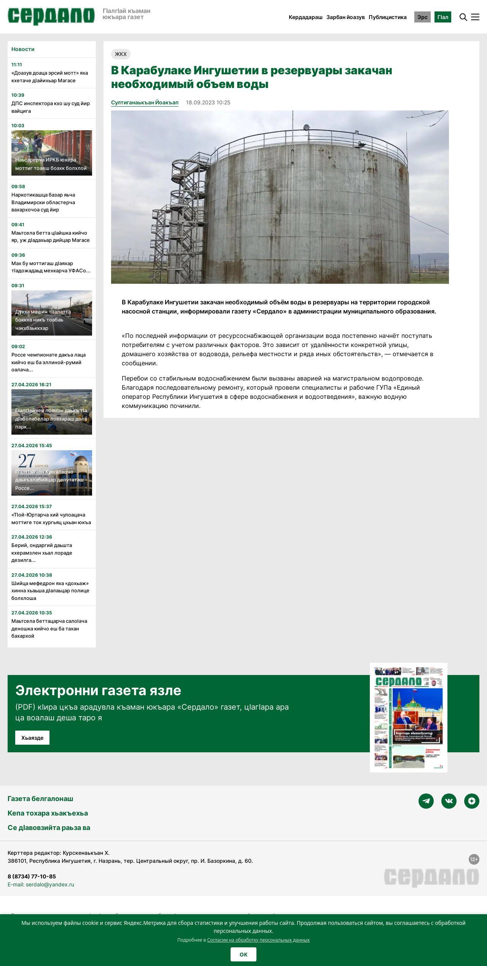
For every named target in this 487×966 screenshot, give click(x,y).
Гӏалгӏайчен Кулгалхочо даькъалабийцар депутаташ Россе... (49, 480)
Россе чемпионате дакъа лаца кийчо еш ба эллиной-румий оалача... (48, 362)
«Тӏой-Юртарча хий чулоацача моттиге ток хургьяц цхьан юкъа (51, 518)
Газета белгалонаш (40, 799)
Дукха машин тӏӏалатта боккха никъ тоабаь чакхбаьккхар (43, 320)
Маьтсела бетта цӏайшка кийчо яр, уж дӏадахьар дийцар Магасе (50, 236)
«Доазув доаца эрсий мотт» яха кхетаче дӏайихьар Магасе (49, 76)
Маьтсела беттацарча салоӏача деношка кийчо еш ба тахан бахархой (49, 628)
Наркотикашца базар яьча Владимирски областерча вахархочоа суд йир (43, 202)
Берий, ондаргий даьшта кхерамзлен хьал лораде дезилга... (41, 552)
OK (243, 954)
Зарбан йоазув (345, 17)
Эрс (422, 17)
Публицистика (388, 17)
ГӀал (443, 17)
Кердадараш (306, 17)
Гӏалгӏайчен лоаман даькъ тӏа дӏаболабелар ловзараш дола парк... (51, 418)
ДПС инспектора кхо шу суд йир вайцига (50, 107)
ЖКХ (121, 54)
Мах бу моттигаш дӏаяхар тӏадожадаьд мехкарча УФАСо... (51, 267)
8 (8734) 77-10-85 (32, 876)
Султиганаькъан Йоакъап (144, 102)
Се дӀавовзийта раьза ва (49, 828)
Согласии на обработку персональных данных (258, 940)
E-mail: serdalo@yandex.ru (41, 884)
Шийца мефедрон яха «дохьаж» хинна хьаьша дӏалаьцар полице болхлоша (50, 590)
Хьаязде (32, 737)
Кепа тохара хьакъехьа (48, 813)
